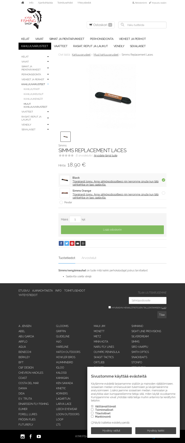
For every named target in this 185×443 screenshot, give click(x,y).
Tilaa (162, 314)
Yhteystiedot (84, 2)
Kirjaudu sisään (159, 2)
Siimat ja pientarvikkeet (66, 39)
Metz (97, 336)
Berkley (24, 357)
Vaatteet (60, 46)
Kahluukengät (33, 98)
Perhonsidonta (101, 39)
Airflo (23, 341)
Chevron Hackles (31, 372)
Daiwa (23, 388)
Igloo (60, 367)
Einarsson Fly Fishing (34, 403)
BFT (21, 362)
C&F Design (26, 367)
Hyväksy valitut (111, 430)
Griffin (61, 331)
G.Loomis (62, 326)
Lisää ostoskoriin (112, 229)
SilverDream (140, 336)
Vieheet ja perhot (132, 39)
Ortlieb (99, 362)
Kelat (25, 39)
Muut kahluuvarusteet (35, 105)
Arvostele (105, 155)
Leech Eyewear (66, 409)
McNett (99, 331)
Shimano (137, 326)
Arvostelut (89, 258)
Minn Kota (101, 341)
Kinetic (61, 388)
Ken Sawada (64, 383)
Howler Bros (65, 357)
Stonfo (136, 362)
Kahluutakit (32, 89)
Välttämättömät (105, 406)
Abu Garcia (26, 336)
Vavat (39, 39)
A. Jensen (25, 326)
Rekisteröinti (141, 2)
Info (31, 2)
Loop (59, 419)
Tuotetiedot (66, 258)
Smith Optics (140, 352)
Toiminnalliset (104, 410)
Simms (135, 341)
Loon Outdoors (67, 414)
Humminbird (64, 362)
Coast (23, 377)
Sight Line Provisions (146, 331)
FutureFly (26, 424)
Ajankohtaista (45, 2)
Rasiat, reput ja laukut (90, 46)
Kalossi (61, 372)
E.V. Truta (25, 398)
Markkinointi (103, 416)
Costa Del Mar (29, 383)
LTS (58, 424)
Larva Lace (63, 403)
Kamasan (62, 377)
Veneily (119, 46)
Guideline (63, 336)
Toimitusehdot (65, 2)
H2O (58, 341)
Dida (21, 393)
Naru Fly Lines (104, 346)
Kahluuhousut (33, 94)
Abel (22, 331)
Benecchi (25, 352)
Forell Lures (28, 414)
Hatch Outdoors (68, 352)
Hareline (62, 346)
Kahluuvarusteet (34, 46)
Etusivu (24, 290)
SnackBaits (139, 357)
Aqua (22, 346)
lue (164, 307)
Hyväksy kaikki (155, 430)
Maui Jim (99, 326)
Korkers (62, 393)
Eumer (23, 409)
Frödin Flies (27, 419)
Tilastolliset (102, 413)
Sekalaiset (138, 46)
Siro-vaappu (139, 346)
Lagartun (63, 398)
